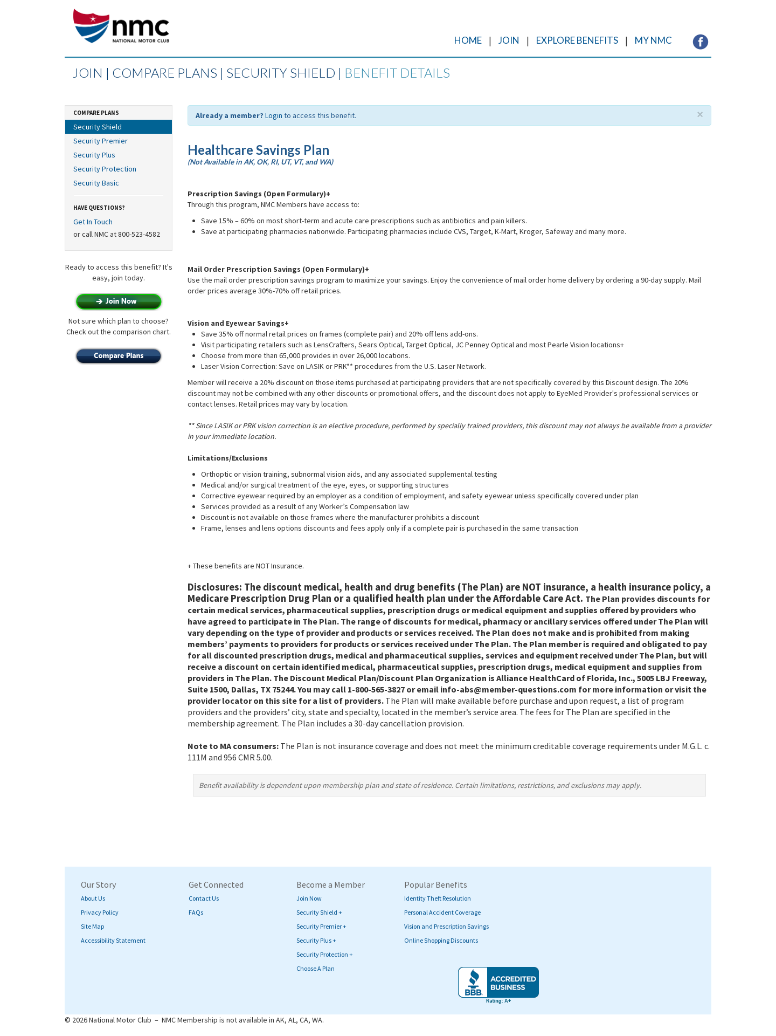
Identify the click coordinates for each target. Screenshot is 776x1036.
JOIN (508, 40)
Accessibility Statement (113, 940)
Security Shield (97, 127)
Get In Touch (93, 222)
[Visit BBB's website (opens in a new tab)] (498, 985)
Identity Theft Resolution (437, 898)
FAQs (196, 912)
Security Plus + (316, 940)
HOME (468, 40)
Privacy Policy (100, 912)
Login (273, 115)
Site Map (92, 926)
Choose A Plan (315, 968)
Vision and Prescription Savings (446, 926)
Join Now (309, 898)
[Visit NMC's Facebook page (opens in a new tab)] (700, 41)
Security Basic (96, 183)
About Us (93, 898)
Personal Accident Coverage (442, 912)
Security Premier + (321, 926)
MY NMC (653, 40)
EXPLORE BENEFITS (577, 40)
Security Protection (104, 169)
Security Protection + (324, 954)
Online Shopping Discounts (441, 940)
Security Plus (94, 155)
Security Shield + (319, 912)
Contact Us (204, 898)
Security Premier (100, 141)
